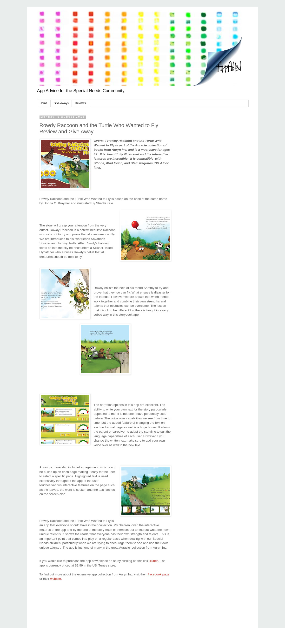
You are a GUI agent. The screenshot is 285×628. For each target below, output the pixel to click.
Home (43, 103)
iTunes (153, 561)
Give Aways (61, 103)
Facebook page (158, 574)
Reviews (80, 103)
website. (56, 578)
